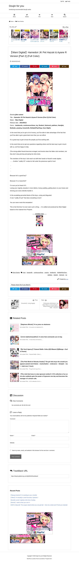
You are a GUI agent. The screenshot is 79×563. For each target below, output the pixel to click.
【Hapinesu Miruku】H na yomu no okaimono (35, 324)
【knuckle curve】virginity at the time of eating (22, 500)
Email (33, 435)
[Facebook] (25, 66)
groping (47, 272)
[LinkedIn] (44, 66)
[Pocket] (54, 66)
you (67, 279)
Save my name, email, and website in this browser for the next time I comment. (33, 450)
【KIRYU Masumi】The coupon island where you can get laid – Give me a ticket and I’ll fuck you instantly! (38, 505)
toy (66, 275)
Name (12, 435)
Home (12, 21)
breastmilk (29, 272)
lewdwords (53, 272)
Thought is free (48, 558)
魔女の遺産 (23, 39)
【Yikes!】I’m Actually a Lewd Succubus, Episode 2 (24, 497)
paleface (50, 275)
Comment (12, 419)
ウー (12, 41)
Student (56, 275)
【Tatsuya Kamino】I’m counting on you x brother (23, 495)
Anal (24, 272)
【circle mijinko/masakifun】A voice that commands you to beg (41, 337)
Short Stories (20, 21)
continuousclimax (38, 272)
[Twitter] (15, 66)
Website (12, 442)
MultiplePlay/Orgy (62, 272)
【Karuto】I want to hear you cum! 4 (20, 502)
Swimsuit (61, 275)
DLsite (66, 27)
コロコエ (42, 41)
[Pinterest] (34, 66)
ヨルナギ (52, 41)
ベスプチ (23, 41)
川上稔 (60, 41)
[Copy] (64, 66)
